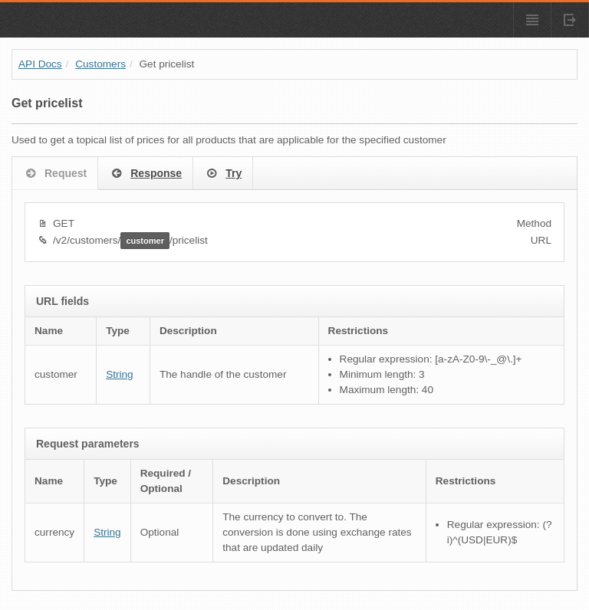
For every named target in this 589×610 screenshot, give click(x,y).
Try (223, 174)
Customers (100, 64)
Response (145, 174)
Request (55, 174)
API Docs (40, 64)
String (119, 374)
